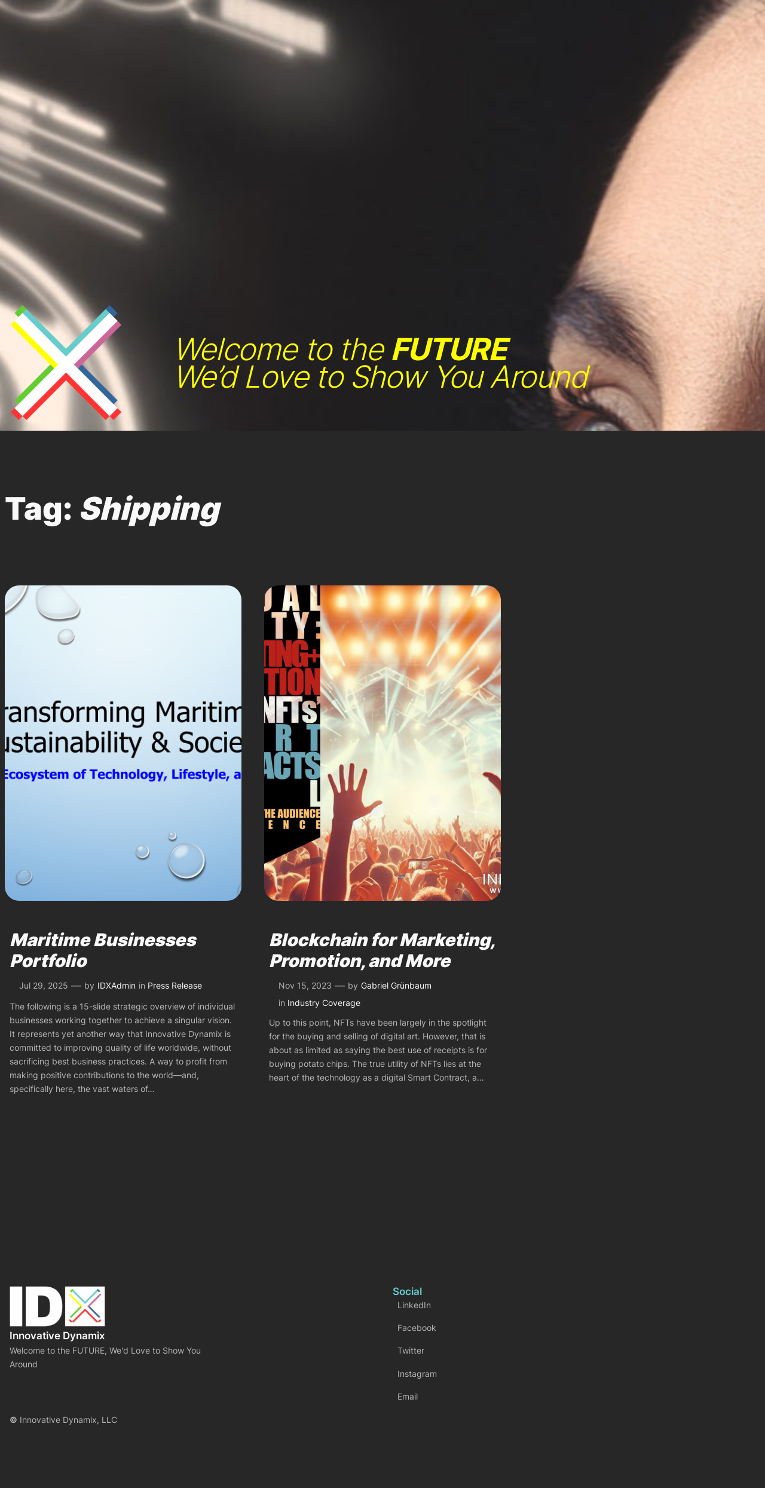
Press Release (175, 985)
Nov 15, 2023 (305, 985)
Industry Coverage (323, 1003)
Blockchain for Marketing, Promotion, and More (381, 950)
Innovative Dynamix (57, 1336)
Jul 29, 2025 (43, 985)
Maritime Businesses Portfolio (102, 950)
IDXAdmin (116, 985)
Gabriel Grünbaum (396, 985)
